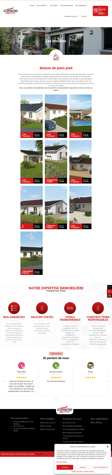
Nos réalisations (81, 5)
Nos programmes (66, 5)
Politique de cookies (77, 471)
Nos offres (54, 5)
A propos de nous (71, 16)
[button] (108, 447)
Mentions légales (89, 471)
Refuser (83, 467)
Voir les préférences (100, 467)
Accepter (65, 467)
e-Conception (39, 454)
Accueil (31, 5)
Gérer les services (62, 462)
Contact (84, 16)
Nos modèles (42, 5)
